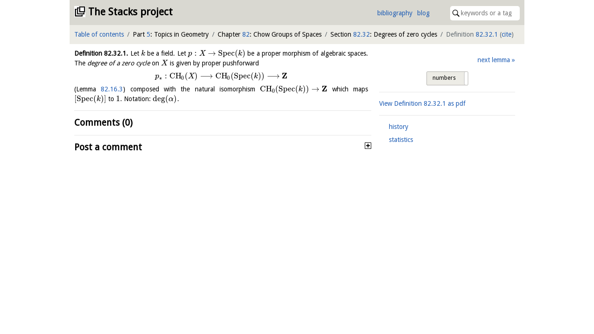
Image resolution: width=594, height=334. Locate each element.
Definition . (101, 53)
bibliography (395, 13)
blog (423, 13)
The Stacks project (130, 12)
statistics (401, 139)
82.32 (361, 34)
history (398, 126)
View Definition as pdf (422, 103)
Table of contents (99, 34)
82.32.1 (487, 34)
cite (506, 34)
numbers (444, 78)
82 (246, 34)
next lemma (494, 60)
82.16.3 (112, 89)
